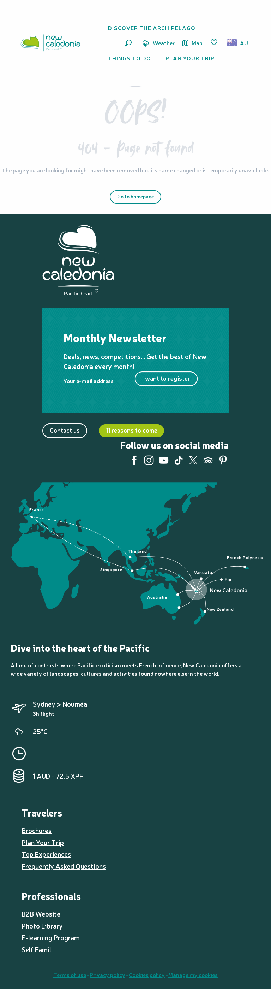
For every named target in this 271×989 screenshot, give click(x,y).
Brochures (37, 830)
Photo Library (42, 925)
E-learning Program (51, 937)
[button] (128, 43)
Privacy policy (107, 974)
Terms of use (69, 974)
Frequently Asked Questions (64, 866)
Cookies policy (147, 974)
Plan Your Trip (43, 842)
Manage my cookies (193, 974)
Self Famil (36, 949)
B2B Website (41, 913)
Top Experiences (46, 854)
